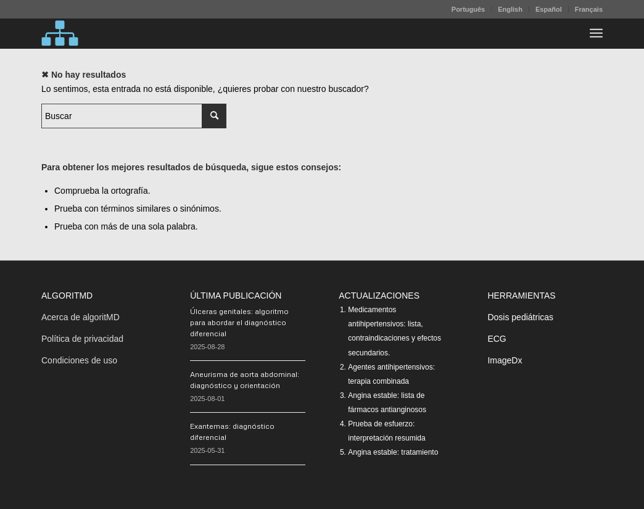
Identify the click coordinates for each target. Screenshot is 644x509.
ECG (496, 339)
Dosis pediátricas (520, 317)
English (510, 9)
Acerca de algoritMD (80, 317)
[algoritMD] (59, 33)
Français (589, 9)
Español (548, 9)
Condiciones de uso (79, 360)
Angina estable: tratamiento (393, 452)
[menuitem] (468, 9)
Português (468, 9)
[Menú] (596, 33)
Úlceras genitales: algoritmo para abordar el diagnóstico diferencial (239, 322)
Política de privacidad (82, 339)
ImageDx (504, 360)
